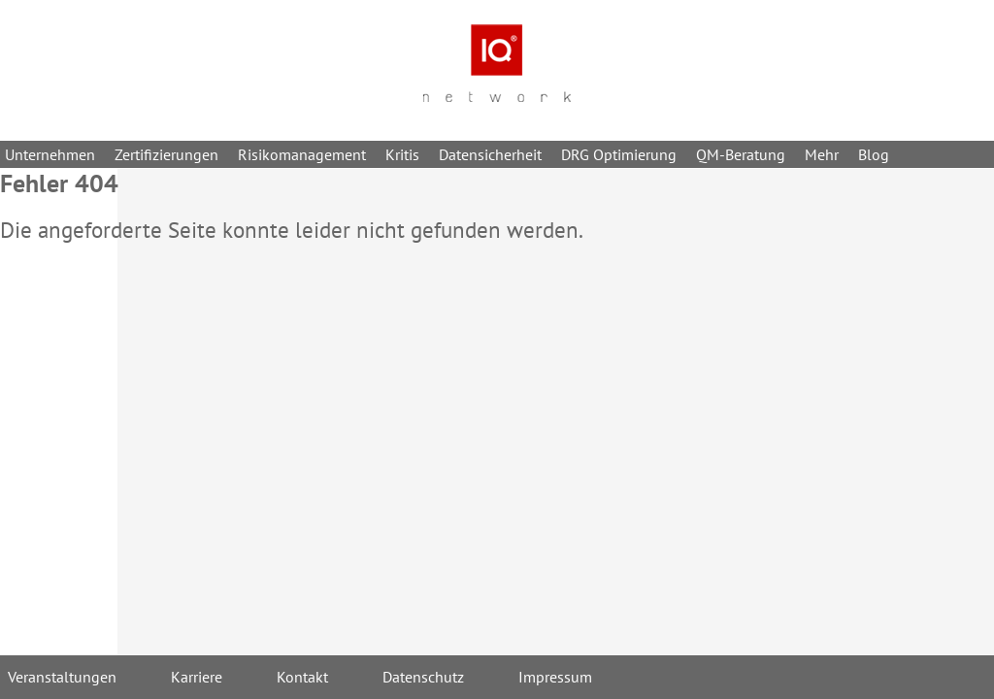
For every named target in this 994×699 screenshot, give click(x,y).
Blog (873, 154)
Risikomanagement (302, 154)
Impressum (555, 676)
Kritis (402, 154)
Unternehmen (50, 154)
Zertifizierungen (166, 154)
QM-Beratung (740, 154)
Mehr (822, 154)
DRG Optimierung (619, 154)
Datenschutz (423, 676)
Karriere (196, 676)
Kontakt (302, 676)
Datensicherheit (490, 154)
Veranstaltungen (62, 676)
